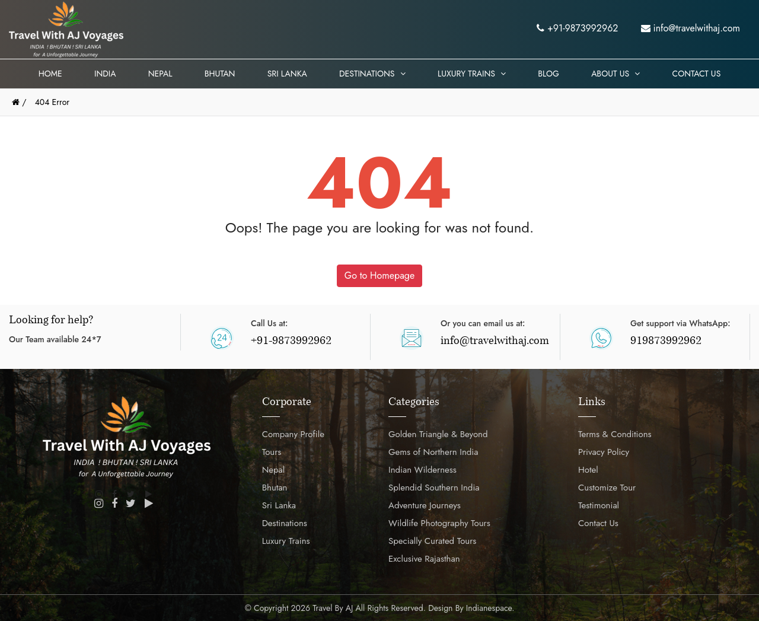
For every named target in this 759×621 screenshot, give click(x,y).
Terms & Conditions (615, 434)
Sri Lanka (287, 73)
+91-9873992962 (577, 28)
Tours (272, 451)
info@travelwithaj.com (690, 28)
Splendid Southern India (434, 487)
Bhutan (220, 73)
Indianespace (489, 608)
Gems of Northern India (433, 451)
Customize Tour (607, 487)
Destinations (372, 73)
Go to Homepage (379, 275)
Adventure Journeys (424, 505)
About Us (615, 73)
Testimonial (598, 505)
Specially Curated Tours (432, 540)
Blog (548, 73)
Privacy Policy (603, 451)
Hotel (588, 469)
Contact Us (696, 73)
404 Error (52, 102)
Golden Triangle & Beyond (438, 434)
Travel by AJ (332, 608)
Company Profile (293, 434)
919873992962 (665, 341)
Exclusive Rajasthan (424, 558)
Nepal (160, 73)
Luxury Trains (472, 73)
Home (50, 73)
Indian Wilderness (422, 469)
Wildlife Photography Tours (439, 523)
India (105, 73)
